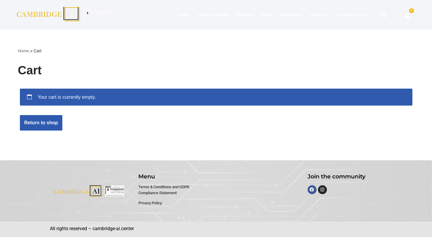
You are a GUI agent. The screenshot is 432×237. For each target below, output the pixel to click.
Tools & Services (213, 14)
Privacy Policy (150, 203)
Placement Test (352, 14)
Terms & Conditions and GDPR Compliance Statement (163, 190)
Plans (267, 14)
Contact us (319, 14)
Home (184, 14)
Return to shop (41, 122)
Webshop (245, 14)
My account (291, 14)
